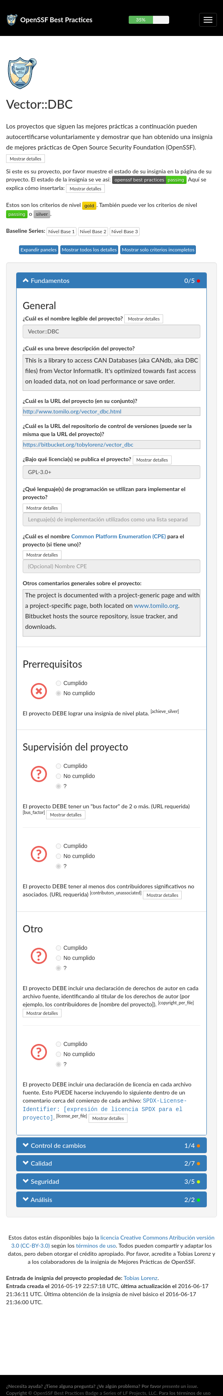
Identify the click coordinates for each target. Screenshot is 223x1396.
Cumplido (59, 683)
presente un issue (179, 1386)
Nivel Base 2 (93, 231)
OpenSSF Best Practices (56, 19)
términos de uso (96, 1244)
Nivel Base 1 (61, 231)
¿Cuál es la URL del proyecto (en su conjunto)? (80, 400)
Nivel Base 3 (124, 231)
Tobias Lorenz (141, 1277)
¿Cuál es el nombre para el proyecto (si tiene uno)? (103, 540)
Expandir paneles (39, 250)
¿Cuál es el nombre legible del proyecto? (73, 318)
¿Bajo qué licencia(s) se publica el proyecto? (77, 458)
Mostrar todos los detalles (89, 250)
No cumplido (59, 693)
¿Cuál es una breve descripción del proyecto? (79, 348)
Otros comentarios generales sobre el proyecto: (82, 583)
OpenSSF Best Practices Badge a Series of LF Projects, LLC (94, 1393)
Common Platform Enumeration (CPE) (118, 536)
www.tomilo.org (156, 605)
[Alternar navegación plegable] (208, 20)
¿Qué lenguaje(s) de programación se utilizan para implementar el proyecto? (104, 492)
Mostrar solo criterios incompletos (158, 250)
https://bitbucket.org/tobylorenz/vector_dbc (78, 444)
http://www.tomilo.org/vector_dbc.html (72, 411)
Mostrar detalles (25, 158)
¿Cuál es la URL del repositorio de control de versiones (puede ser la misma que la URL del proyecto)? (107, 429)
